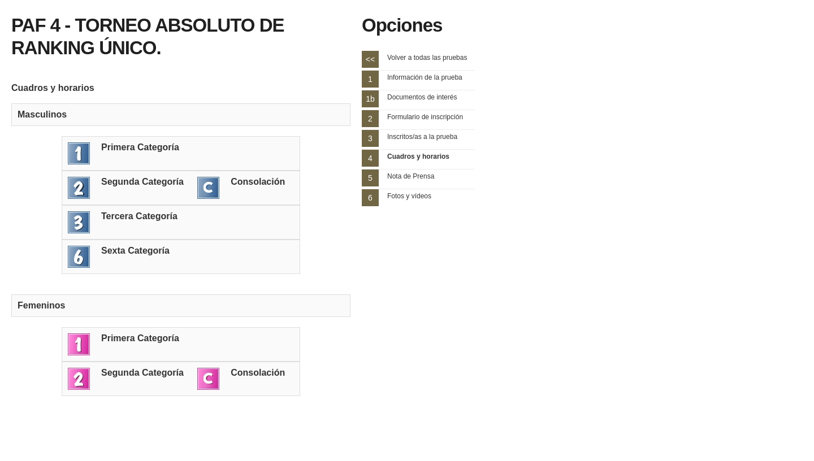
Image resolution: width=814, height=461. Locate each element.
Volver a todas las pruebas (427, 58)
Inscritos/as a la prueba (422, 137)
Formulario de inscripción (425, 117)
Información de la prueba (424, 77)
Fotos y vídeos (409, 196)
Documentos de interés (422, 97)
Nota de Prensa (410, 176)
